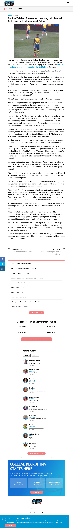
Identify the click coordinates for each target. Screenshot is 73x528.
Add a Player (36, 492)
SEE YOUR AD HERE (36, 312)
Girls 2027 (22, 327)
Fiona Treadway (34, 379)
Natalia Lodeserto (34, 425)
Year (34, 355)
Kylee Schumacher (34, 360)
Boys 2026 (51, 332)
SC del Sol (32, 382)
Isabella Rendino (34, 397)
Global (10, 15)
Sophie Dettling (34, 369)
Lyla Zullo (32, 388)
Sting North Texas (34, 363)
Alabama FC (32, 446)
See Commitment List (36, 453)
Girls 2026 (51, 327)
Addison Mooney (34, 434)
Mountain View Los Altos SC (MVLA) (39, 409)
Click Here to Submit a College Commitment (36, 339)
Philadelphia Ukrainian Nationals (38, 391)
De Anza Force (33, 372)
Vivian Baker (33, 406)
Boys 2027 (22, 332)
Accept (11, 525)
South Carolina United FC (36, 428)
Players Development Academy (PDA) (39, 418)
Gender (26, 355)
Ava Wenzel (32, 443)
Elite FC (31, 437)
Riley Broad (32, 416)
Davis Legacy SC (33, 400)
